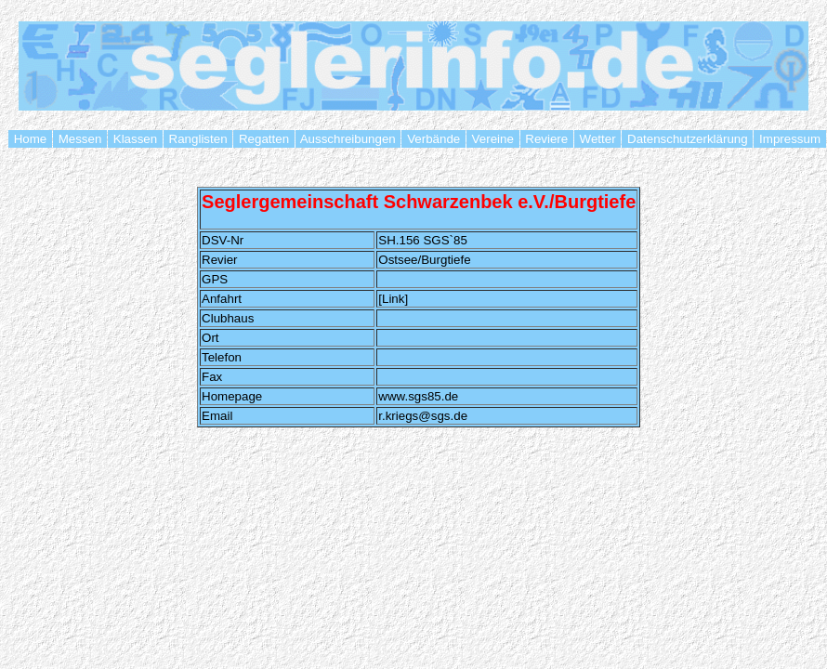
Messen (80, 139)
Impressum (789, 139)
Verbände (433, 139)
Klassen (135, 139)
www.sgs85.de (418, 396)
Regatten (264, 139)
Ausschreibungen (348, 139)
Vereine (493, 139)
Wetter (597, 139)
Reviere (546, 139)
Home (30, 139)
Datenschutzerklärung (687, 139)
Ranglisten (197, 139)
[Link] (393, 299)
